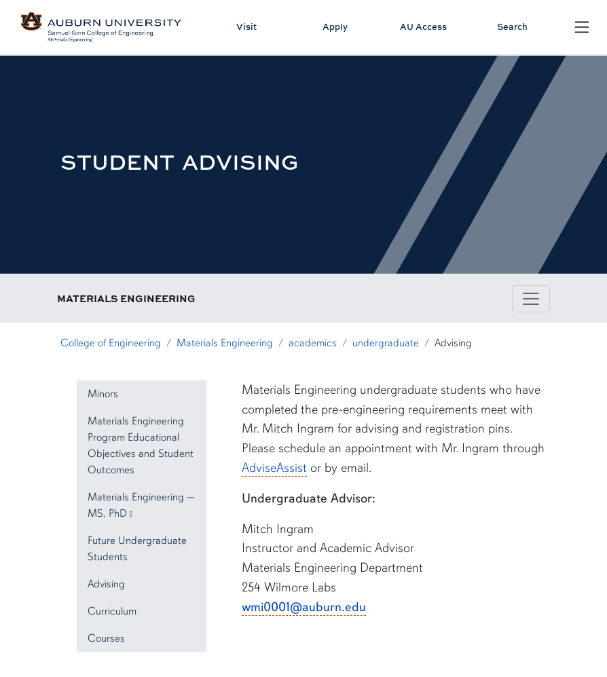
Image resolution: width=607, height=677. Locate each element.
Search (512, 26)
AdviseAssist (274, 468)
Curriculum (112, 611)
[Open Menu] (582, 27)
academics (313, 343)
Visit (246, 26)
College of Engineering (110, 343)
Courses (106, 638)
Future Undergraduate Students (137, 549)
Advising (106, 584)
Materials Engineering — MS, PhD (141, 505)
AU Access (423, 26)
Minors (103, 394)
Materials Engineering (225, 343)
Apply (335, 26)
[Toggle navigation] (531, 298)
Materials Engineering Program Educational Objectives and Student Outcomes (141, 445)
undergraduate (385, 343)
